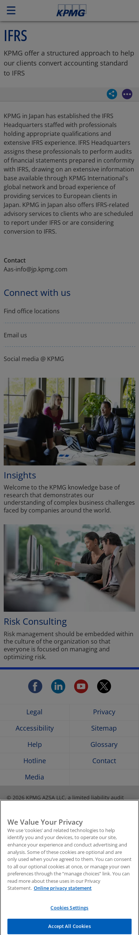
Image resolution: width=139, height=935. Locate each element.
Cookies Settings (69, 912)
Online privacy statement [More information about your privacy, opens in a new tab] (63, 892)
